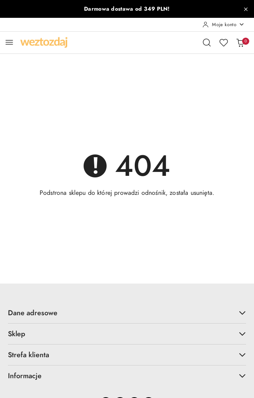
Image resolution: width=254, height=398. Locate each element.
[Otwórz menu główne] (9, 42)
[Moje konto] (223, 24)
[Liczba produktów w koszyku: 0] (240, 42)
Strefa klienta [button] (127, 355)
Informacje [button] (127, 376)
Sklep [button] (127, 334)
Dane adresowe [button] (127, 313)
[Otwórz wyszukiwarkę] (206, 42)
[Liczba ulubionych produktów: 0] (223, 42)
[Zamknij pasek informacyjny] (245, 9)
